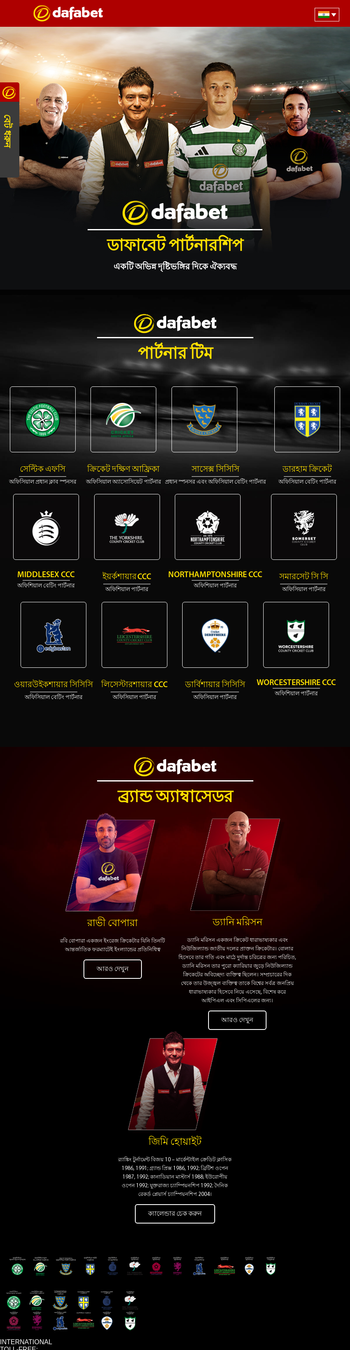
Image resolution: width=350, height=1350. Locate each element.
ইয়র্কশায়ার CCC (126, 577)
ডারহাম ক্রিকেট (307, 470)
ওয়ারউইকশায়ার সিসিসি (53, 685)
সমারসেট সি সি (303, 577)
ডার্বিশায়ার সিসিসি (215, 685)
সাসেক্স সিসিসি (215, 470)
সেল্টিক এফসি (42, 470)
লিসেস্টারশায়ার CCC (134, 685)
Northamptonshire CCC (215, 575)
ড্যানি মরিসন (237, 910)
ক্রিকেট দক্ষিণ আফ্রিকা (123, 470)
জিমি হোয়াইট (175, 1116)
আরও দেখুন (113, 955)
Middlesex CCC (46, 575)
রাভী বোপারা (112, 910)
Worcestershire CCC (296, 683)
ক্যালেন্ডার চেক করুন (175, 1187)
